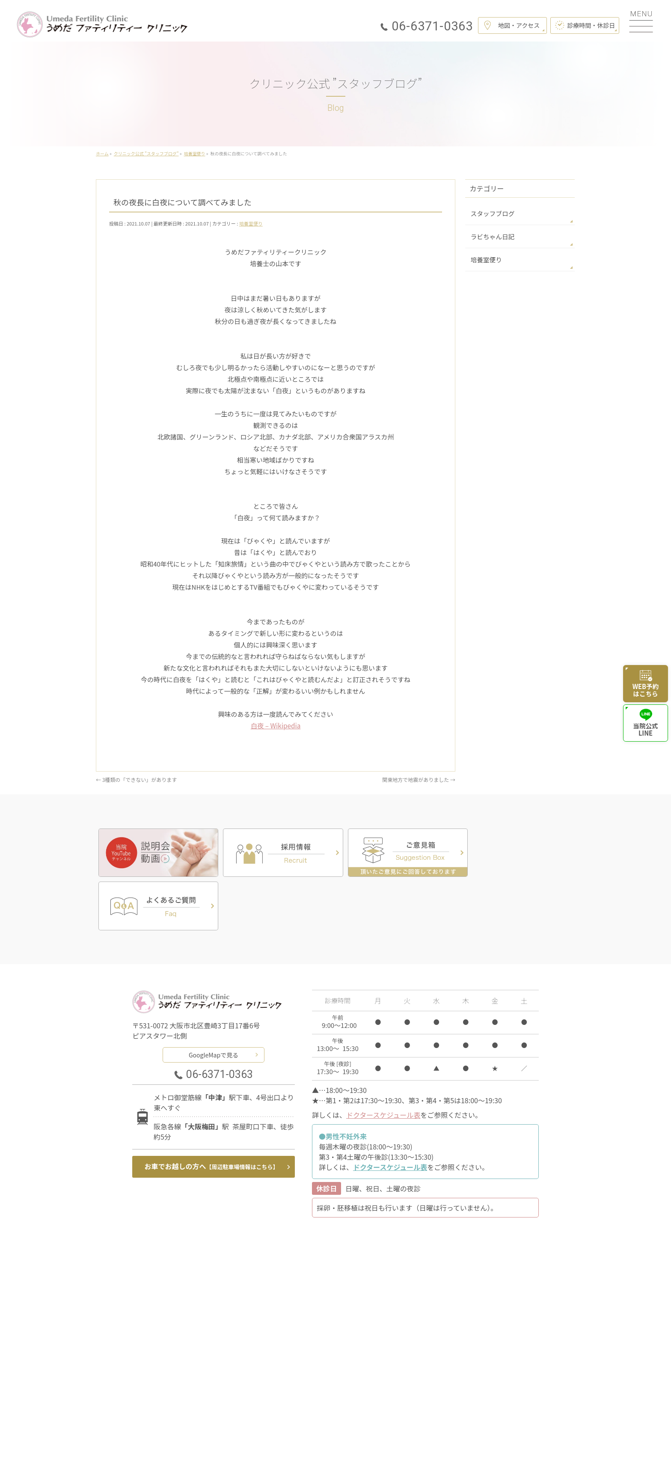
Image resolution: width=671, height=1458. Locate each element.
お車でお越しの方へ (212, 1111)
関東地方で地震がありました (418, 779)
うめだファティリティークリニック (332, 1440)
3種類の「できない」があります (136, 779)
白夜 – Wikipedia (275, 725)
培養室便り (251, 223)
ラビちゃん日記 (491, 236)
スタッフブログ (491, 213)
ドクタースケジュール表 (383, 1059)
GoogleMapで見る (213, 999)
